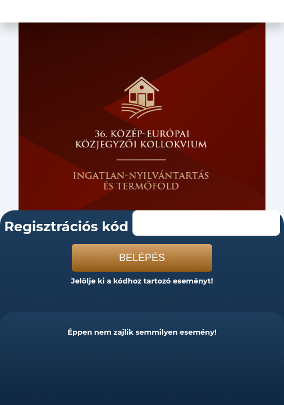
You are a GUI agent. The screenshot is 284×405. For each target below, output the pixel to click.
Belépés (142, 257)
